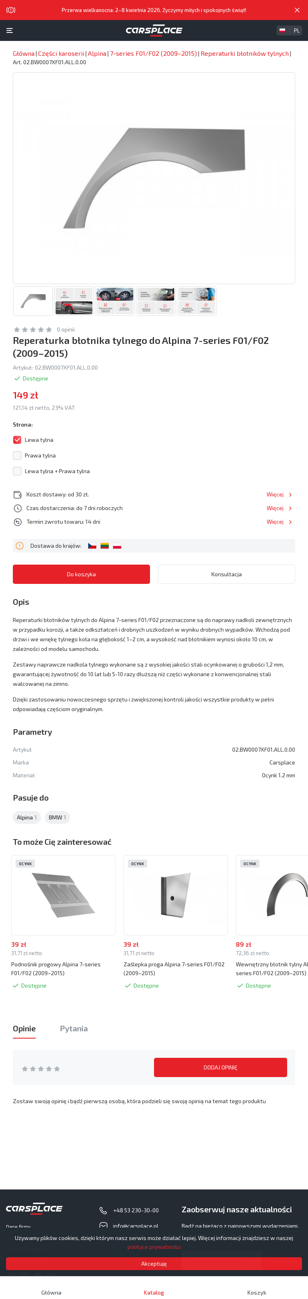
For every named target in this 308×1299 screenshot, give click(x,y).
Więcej (275, 494)
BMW (57, 817)
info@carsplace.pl (135, 1225)
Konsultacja (226, 574)
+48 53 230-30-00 (136, 1210)
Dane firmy (18, 1226)
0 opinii (66, 329)
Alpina (27, 817)
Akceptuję (154, 1263)
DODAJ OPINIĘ (220, 1067)
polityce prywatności (154, 1246)
